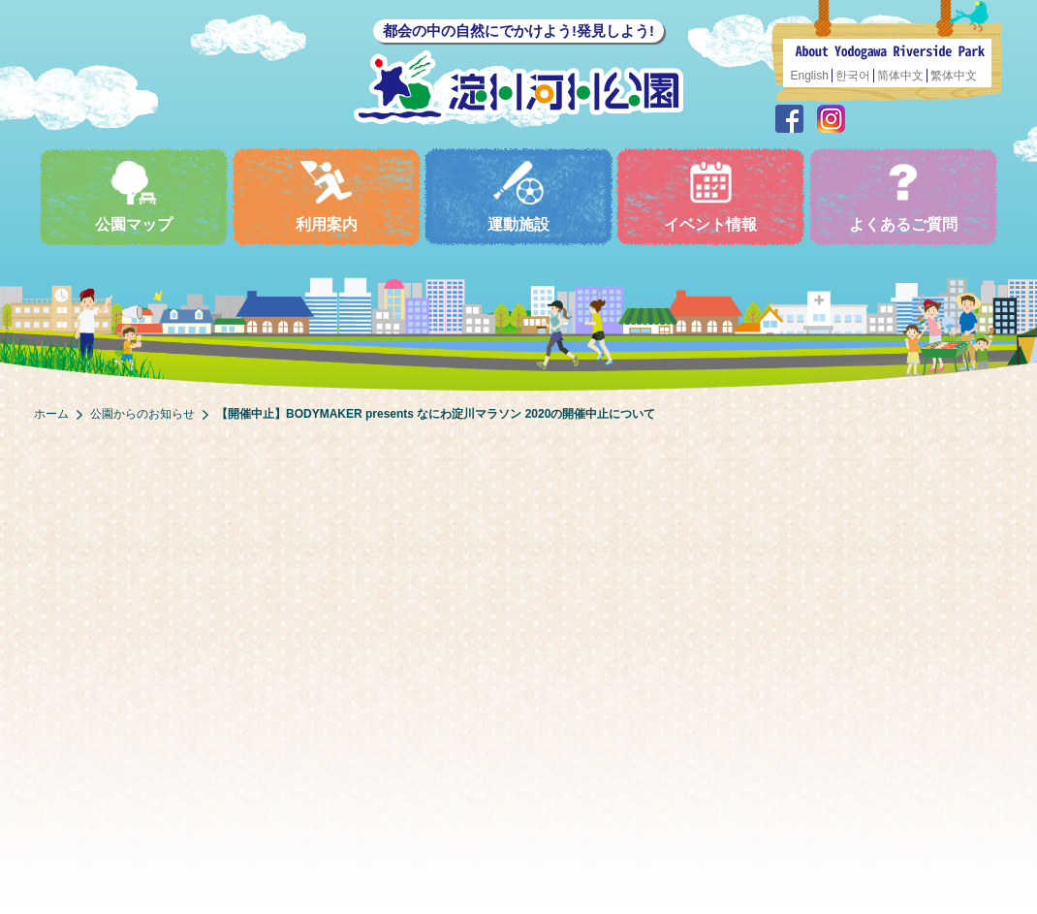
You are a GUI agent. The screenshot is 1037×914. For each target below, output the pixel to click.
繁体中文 (953, 75)
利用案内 (327, 196)
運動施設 (518, 196)
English (810, 75)
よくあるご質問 (903, 196)
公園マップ (134, 196)
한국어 (852, 75)
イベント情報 (710, 196)
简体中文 (900, 75)
